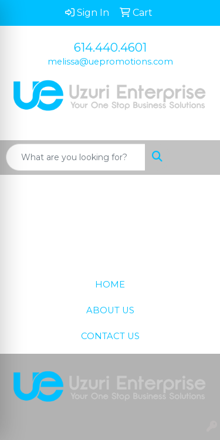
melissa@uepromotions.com (110, 61)
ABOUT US (110, 310)
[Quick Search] (75, 157)
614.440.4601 (110, 47)
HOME (110, 284)
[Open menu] (196, 157)
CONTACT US (110, 336)
